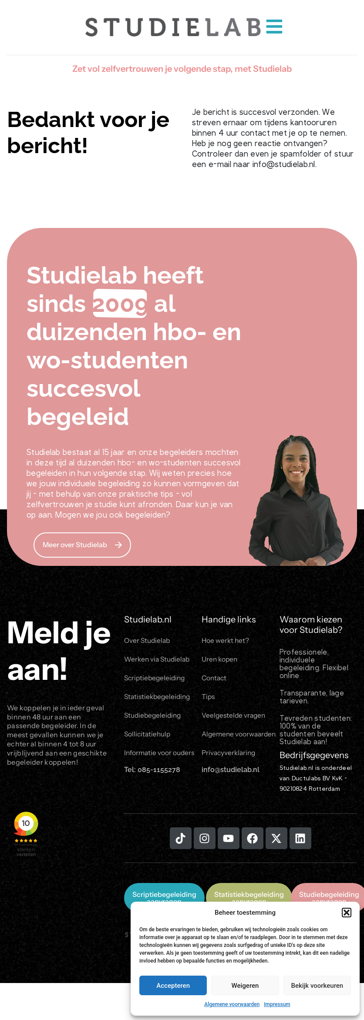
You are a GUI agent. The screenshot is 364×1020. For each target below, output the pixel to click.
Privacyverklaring (230, 757)
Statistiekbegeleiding (159, 699)
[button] (346, 912)
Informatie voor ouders (160, 757)
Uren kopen (220, 660)
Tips (209, 699)
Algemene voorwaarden (232, 1004)
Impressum (277, 1004)
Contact (215, 679)
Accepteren (173, 986)
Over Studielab (148, 640)
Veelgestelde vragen (235, 718)
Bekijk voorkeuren (317, 986)
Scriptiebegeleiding (156, 679)
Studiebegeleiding (154, 718)
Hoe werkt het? (226, 640)
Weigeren (245, 986)
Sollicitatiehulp (148, 738)
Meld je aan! (59, 651)
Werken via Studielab (158, 660)
